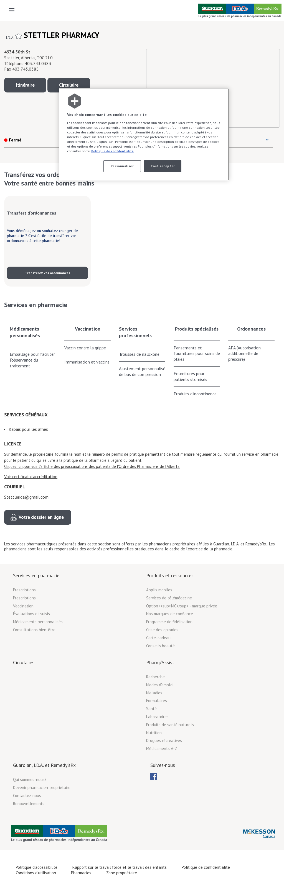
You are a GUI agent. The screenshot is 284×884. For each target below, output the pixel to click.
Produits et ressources (170, 575)
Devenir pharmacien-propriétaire (41, 787)
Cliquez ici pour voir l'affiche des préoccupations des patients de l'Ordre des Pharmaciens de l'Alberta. (92, 466)
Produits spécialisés (197, 329)
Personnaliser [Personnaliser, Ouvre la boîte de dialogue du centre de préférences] (122, 166)
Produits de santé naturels (170, 724)
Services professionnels (135, 332)
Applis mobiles (159, 589)
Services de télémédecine (169, 597)
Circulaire (68, 85)
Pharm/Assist (160, 662)
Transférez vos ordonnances (47, 273)
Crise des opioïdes (162, 629)
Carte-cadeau (158, 637)
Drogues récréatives (164, 740)
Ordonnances (251, 329)
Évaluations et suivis (31, 613)
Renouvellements (28, 803)
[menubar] (153, 777)
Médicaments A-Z (161, 748)
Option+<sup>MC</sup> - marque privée (181, 606)
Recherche (155, 676)
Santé (151, 708)
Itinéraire (25, 85)
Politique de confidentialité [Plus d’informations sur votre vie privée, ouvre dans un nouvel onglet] (112, 151)
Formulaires (156, 700)
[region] (144, 134)
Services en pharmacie (36, 575)
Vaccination (87, 329)
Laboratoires (157, 716)
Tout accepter (162, 166)
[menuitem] (153, 776)
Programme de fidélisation (169, 621)
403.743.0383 (38, 63)
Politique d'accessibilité (36, 867)
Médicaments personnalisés (25, 332)
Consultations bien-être (34, 629)
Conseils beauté (160, 645)
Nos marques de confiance (169, 613)
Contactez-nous (27, 795)
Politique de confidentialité (206, 867)
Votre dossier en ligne (41, 517)
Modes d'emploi (159, 684)
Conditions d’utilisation (36, 872)
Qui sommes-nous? (30, 779)
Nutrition (154, 732)
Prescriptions (24, 589)
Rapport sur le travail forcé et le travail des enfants (119, 867)
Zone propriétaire (121, 872)
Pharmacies (81, 872)
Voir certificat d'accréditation (30, 476)
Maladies (154, 692)
